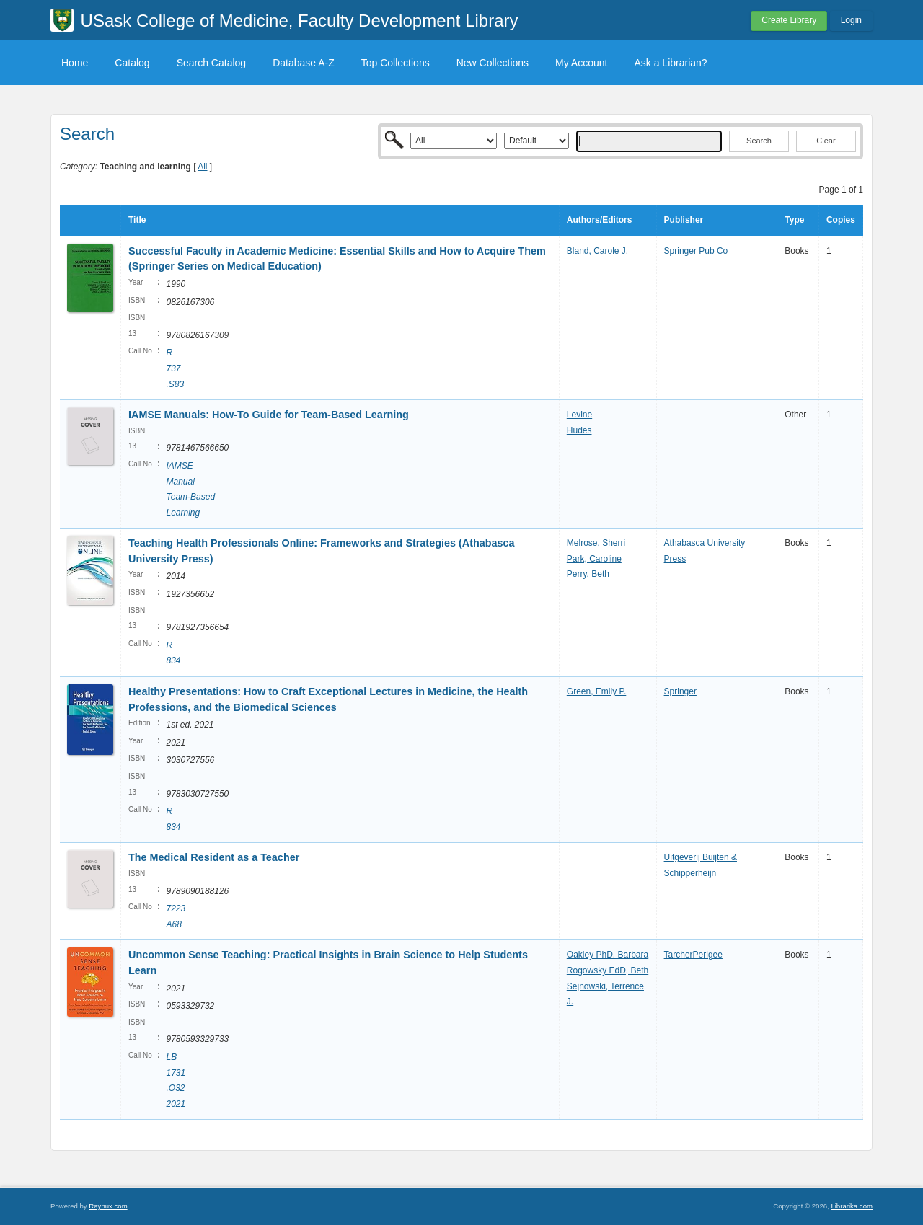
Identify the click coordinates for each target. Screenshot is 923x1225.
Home (74, 62)
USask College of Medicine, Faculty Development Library (299, 20)
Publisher (684, 220)
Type (794, 220)
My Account (581, 62)
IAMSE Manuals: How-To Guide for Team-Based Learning (268, 414)
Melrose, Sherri (596, 543)
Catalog (132, 62)
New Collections (492, 62)
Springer (680, 691)
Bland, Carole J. (597, 251)
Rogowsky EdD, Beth (607, 970)
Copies (840, 220)
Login (851, 20)
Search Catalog (212, 62)
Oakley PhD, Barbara (607, 955)
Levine (579, 415)
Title (137, 220)
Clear (825, 140)
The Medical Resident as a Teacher (213, 857)
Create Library (788, 20)
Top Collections (395, 62)
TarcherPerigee (693, 955)
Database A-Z (304, 62)
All (202, 167)
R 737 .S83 (175, 368)
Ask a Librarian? (670, 62)
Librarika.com (852, 1206)
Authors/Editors (599, 220)
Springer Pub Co (696, 251)
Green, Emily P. (596, 691)
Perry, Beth (588, 574)
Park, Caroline (594, 559)
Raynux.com (108, 1206)
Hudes (579, 430)
